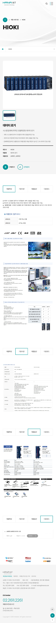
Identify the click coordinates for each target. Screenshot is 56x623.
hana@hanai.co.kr (43, 585)
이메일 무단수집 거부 (24, 576)
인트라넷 (33, 576)
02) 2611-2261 (10, 585)
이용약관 (15, 576)
